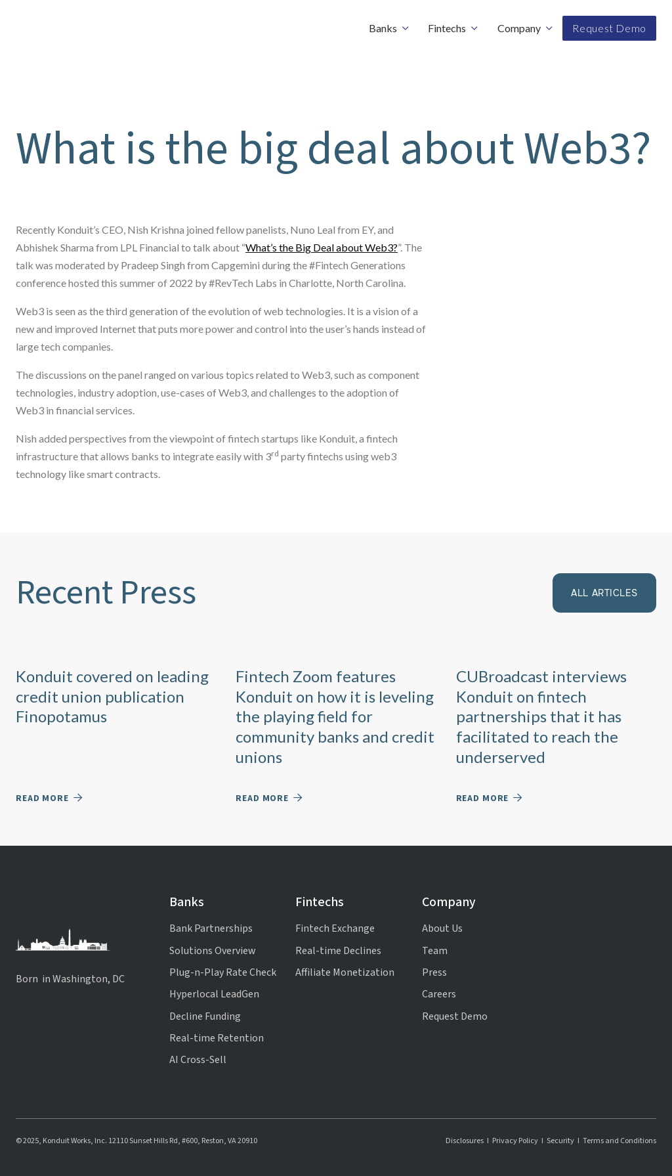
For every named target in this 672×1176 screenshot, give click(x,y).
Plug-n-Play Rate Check (222, 972)
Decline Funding (205, 1016)
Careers (439, 994)
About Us (442, 928)
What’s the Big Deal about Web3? (321, 247)
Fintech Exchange (335, 928)
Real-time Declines (338, 951)
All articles (604, 593)
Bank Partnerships (211, 928)
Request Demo (609, 28)
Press (434, 972)
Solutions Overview (212, 951)
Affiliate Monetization (344, 972)
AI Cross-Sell (197, 1060)
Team (435, 951)
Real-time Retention (216, 1038)
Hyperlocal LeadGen (214, 994)
